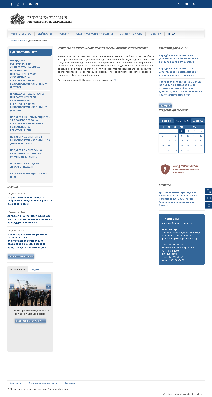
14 (169, 140)
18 (194, 140)
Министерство (21, 33)
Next (48, 287)
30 (182, 150)
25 (194, 145)
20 (162, 145)
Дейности (45, 33)
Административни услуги (94, 33)
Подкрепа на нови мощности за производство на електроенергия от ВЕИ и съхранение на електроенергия (30, 123)
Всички (165, 105)
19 (201, 140)
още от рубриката (21, 256)
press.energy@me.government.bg (179, 238)
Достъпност (17, 382)
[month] (186, 121)
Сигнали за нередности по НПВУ (28, 175)
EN (179, 4)
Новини (63, 33)
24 (188, 145)
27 (162, 150)
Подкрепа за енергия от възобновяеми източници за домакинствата (30, 140)
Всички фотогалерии (30, 320)
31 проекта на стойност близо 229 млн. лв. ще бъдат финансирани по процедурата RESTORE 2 (29, 219)
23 (182, 145)
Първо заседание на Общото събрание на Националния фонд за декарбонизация (29, 200)
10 (188, 135)
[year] (178, 121)
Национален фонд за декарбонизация (24, 165)
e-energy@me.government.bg (177, 223)
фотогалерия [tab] (17, 269)
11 (194, 135)
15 (175, 140)
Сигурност (71, 382)
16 (182, 140)
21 (169, 145)
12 (201, 135)
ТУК (114, 80)
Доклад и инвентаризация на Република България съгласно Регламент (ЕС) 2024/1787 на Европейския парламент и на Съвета (178, 199)
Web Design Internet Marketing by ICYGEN (182, 394)
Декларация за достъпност (44, 382)
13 (162, 140)
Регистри (155, 33)
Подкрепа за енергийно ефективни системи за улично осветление (26, 153)
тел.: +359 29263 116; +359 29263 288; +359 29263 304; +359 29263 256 (181, 234)
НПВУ (171, 33)
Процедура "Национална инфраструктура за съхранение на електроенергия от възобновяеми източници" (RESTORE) (28, 102)
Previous (12, 287)
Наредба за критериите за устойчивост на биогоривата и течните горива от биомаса (178, 58)
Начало (13, 40)
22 (175, 145)
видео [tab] (35, 269)
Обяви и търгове (130, 33)
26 (201, 145)
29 (175, 150)
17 (188, 140)
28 (169, 150)
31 (188, 150)
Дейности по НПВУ (24, 52)
